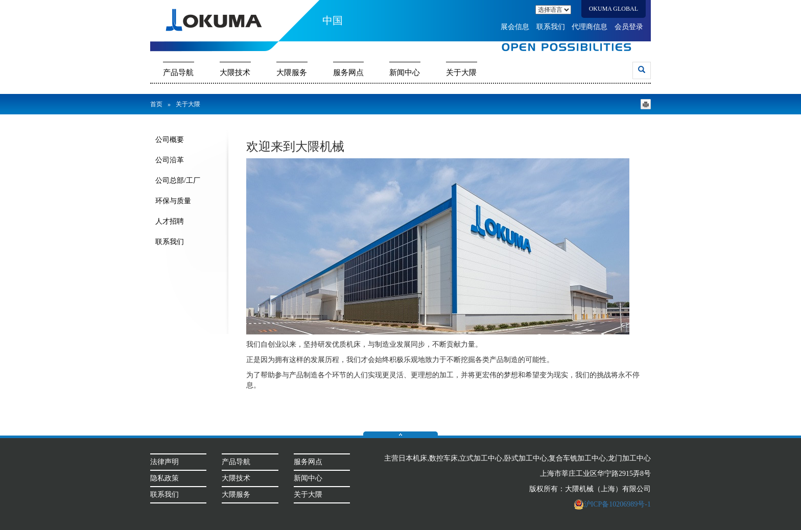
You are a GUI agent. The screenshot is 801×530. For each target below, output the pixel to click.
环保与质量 (173, 201)
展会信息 (515, 27)
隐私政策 (164, 478)
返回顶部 (400, 433)
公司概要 (169, 139)
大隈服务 (291, 72)
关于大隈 (461, 72)
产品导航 (178, 72)
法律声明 (164, 462)
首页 (156, 104)
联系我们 (550, 27)
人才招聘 (169, 221)
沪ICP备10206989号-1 (612, 504)
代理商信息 (589, 27)
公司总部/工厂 (177, 180)
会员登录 (629, 27)
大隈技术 (235, 72)
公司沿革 (169, 160)
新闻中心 (404, 72)
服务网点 (348, 72)
